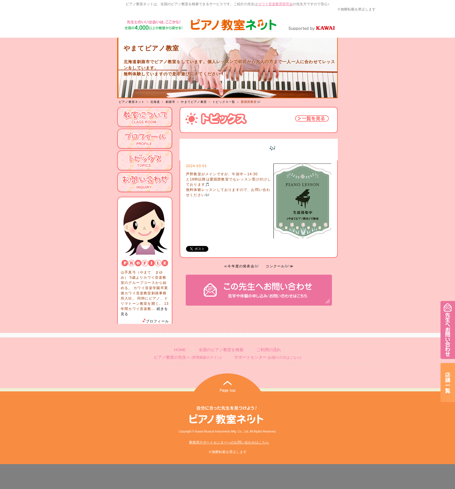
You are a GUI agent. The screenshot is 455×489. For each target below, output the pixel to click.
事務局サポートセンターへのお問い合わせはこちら (229, 442)
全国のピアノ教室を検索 (221, 350)
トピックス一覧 (223, 101)
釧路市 (171, 101)
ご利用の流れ (269, 350)
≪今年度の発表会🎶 (241, 266)
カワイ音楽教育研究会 (275, 4)
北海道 (155, 101)
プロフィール (155, 321)
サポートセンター (267, 357)
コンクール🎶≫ (279, 266)
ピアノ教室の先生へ (187, 357)
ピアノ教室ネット (132, 101)
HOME (180, 350)
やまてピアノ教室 (194, 101)
